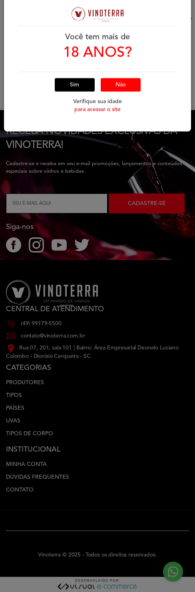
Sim (74, 64)
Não (120, 64)
